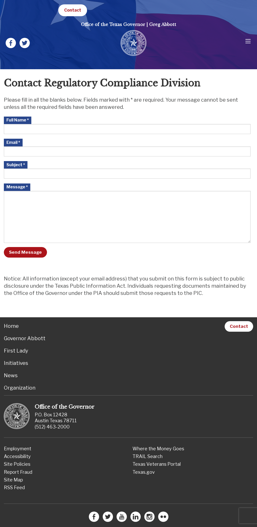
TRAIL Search (147, 456)
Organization (19, 388)
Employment (17, 448)
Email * (13, 142)
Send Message (25, 252)
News (11, 375)
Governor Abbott (24, 338)
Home (11, 326)
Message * (17, 187)
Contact (72, 10)
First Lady (16, 351)
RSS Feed (14, 487)
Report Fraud (18, 472)
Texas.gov (143, 472)
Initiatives (16, 363)
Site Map (13, 479)
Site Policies (17, 464)
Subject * (15, 164)
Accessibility (17, 456)
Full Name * (17, 120)
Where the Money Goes (158, 448)
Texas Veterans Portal (156, 464)
